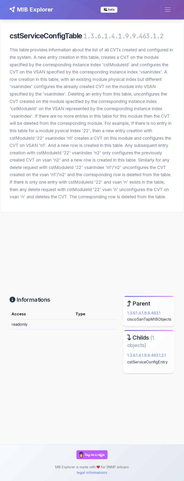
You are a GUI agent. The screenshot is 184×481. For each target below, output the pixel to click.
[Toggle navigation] (167, 9)
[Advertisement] (92, 248)
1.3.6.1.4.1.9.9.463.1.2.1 (146, 355)
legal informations (92, 472)
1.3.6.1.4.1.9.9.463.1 (144, 313)
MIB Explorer (31, 9)
